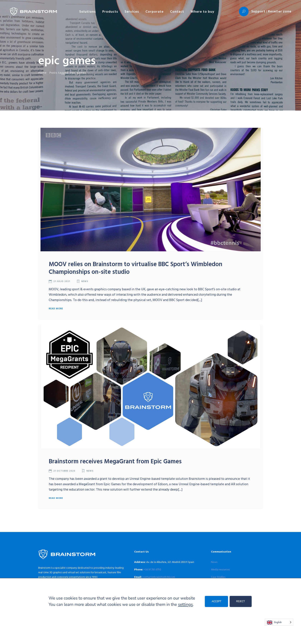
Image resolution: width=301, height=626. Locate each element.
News (84, 281)
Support (258, 11)
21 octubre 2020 (64, 470)
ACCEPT (216, 601)
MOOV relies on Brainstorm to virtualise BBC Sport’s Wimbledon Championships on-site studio (135, 267)
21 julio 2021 (61, 281)
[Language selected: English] (279, 622)
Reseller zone (279, 11)
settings (185, 604)
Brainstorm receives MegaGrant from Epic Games (115, 461)
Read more (56, 308)
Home (42, 72)
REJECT (240, 601)
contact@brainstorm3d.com (158, 577)
